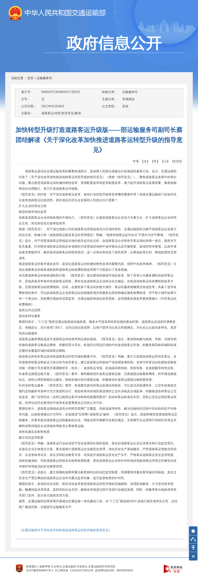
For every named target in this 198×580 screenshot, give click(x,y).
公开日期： (29, 106)
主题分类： (109, 99)
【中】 (155, 161)
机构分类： (109, 92)
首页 (30, 78)
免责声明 (44, 566)
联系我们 (31, 566)
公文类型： (109, 106)
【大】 (145, 161)
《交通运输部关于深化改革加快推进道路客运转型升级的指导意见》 (65, 530)
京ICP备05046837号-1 (39, 570)
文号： (25, 99)
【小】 (165, 161)
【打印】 (177, 161)
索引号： (27, 92)
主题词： (27, 113)
